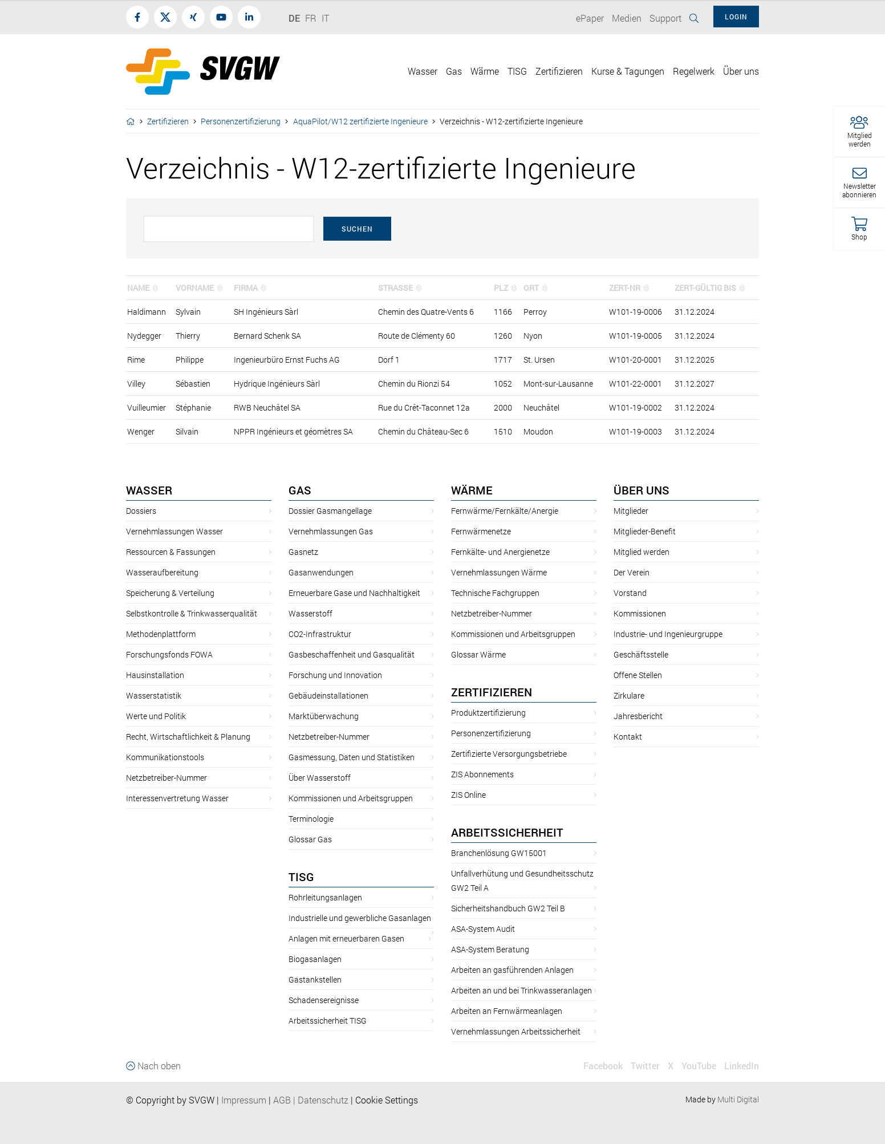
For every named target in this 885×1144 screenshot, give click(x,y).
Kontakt (628, 736)
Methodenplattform (161, 633)
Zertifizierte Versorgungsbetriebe (509, 753)
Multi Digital (738, 1099)
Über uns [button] (741, 71)
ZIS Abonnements (482, 774)
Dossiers (141, 510)
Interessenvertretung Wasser (177, 798)
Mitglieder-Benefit (645, 531)
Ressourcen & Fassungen (171, 551)
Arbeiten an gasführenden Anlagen (512, 969)
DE (294, 18)
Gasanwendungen (321, 572)
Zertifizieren (168, 121)
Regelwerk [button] (694, 71)
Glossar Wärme (478, 654)
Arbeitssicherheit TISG (328, 1020)
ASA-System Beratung (490, 949)
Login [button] (736, 16)
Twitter (645, 1066)
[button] (859, 132)
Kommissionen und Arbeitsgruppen (351, 798)
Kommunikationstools (165, 757)
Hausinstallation (155, 675)
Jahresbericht (638, 716)
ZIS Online (468, 794)
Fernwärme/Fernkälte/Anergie (504, 510)
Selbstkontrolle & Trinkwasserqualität (191, 613)
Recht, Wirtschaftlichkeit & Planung (188, 736)
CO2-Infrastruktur (320, 633)
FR (310, 18)
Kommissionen (640, 613)
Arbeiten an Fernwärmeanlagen (506, 1010)
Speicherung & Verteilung (170, 592)
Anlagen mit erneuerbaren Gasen (346, 938)
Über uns (641, 489)
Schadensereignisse (324, 1000)
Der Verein (631, 572)
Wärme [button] (484, 71)
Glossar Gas (310, 839)
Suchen (357, 228)
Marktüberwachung (324, 716)
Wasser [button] (422, 71)
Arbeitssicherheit (507, 832)
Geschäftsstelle (641, 654)
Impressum (243, 1100)
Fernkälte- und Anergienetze (500, 551)
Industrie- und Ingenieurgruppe (668, 633)
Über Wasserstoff (320, 777)
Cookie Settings (386, 1100)
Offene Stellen (638, 675)
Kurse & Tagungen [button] (627, 71)
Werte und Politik (156, 716)
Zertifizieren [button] (559, 71)
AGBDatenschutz (310, 1100)
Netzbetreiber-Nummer (166, 777)
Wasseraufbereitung (162, 572)
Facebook (603, 1066)
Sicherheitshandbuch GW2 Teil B (508, 908)
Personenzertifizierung (241, 121)
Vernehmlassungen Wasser (174, 531)
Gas (300, 489)
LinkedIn (741, 1066)
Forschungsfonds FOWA (169, 654)
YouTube (698, 1066)
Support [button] (665, 18)
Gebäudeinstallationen (328, 695)
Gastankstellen (315, 979)
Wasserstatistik (153, 695)
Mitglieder (631, 510)
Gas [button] (454, 71)
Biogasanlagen (315, 959)
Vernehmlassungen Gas (331, 531)
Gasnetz (303, 551)
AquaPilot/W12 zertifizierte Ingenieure (360, 121)
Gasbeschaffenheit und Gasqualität (352, 654)
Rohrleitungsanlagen (325, 897)
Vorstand (630, 592)
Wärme (472, 489)
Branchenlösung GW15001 (499, 852)
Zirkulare (629, 695)
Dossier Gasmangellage (330, 510)
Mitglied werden (641, 551)
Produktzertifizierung (488, 712)
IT (325, 18)
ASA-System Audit (483, 928)
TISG (301, 876)
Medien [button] (627, 18)
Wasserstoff (310, 613)
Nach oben (153, 1066)
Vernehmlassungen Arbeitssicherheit (515, 1031)
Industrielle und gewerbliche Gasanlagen (360, 917)
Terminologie (311, 818)
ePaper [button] (590, 18)
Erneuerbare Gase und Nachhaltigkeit (354, 592)
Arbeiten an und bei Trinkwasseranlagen (521, 990)
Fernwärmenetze (481, 531)
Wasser (149, 489)
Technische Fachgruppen (495, 592)
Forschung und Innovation (335, 675)
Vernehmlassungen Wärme (499, 572)
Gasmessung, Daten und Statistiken (352, 757)
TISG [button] (517, 71)
